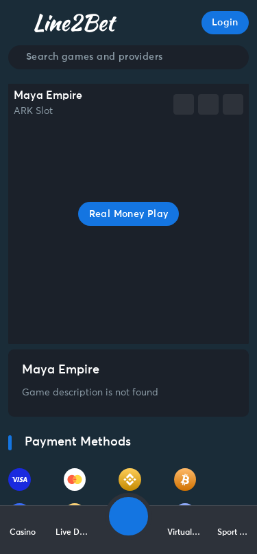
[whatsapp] (233, 104)
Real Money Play (129, 214)
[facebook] (183, 104)
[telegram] (208, 104)
